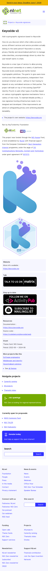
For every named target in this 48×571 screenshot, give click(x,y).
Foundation (6, 474)
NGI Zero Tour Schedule (33, 487)
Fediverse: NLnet (8, 503)
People (4, 477)
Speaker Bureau (30, 490)
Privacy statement (9, 490)
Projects (9, 22)
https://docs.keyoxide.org (13, 328)
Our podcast (7, 510)
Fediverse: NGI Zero (10, 507)
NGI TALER (8, 422)
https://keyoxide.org (11, 269)
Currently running (10, 381)
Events (26, 477)
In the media (7, 484)
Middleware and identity (12, 361)
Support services (8, 540)
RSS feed (6, 517)
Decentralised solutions (12, 364)
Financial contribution (32, 553)
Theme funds (7, 533)
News (26, 474)
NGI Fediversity (10, 427)
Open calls (6, 530)
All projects (8, 386)
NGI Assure (35, 137)
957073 (26, 154)
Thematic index (10, 390)
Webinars (27, 480)
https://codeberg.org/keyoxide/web (17, 334)
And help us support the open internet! (24, 436)
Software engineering (11, 357)
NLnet (22, 141)
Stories (26, 540)
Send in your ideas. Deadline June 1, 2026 (24, 3)
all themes (12, 368)
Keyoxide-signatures (23, 22)
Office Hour (28, 484)
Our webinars (7, 513)
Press (4, 480)
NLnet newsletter (9, 553)
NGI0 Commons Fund (12, 418)
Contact (5, 487)
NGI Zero (5, 536)
